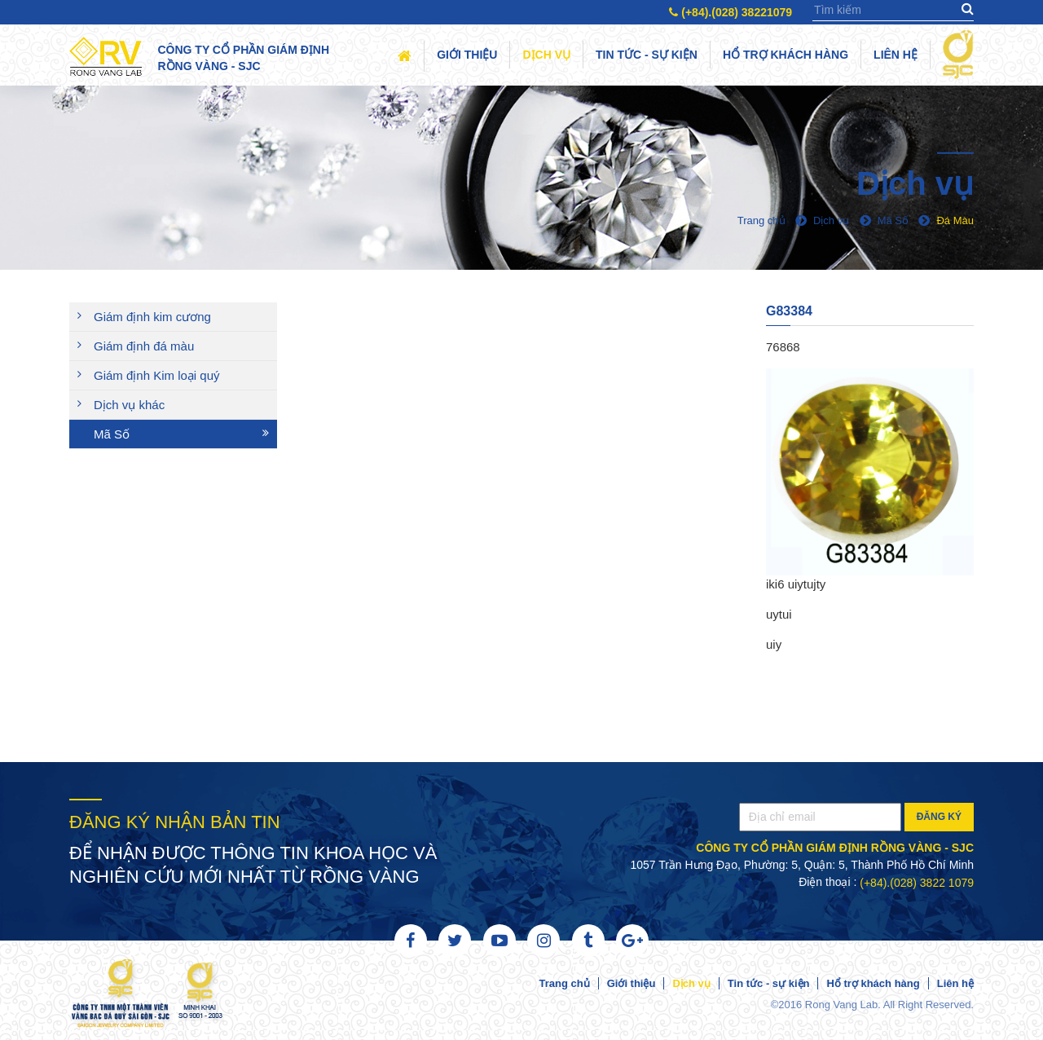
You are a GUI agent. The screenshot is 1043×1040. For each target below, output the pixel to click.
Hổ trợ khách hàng (785, 54)
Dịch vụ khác (129, 405)
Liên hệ (896, 54)
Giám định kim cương (152, 317)
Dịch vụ (546, 54)
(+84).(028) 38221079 (730, 12)
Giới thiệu (467, 54)
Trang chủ (564, 983)
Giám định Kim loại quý (157, 375)
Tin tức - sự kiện (647, 54)
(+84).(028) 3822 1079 (917, 882)
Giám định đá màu (144, 346)
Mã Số (112, 434)
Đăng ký (939, 816)
